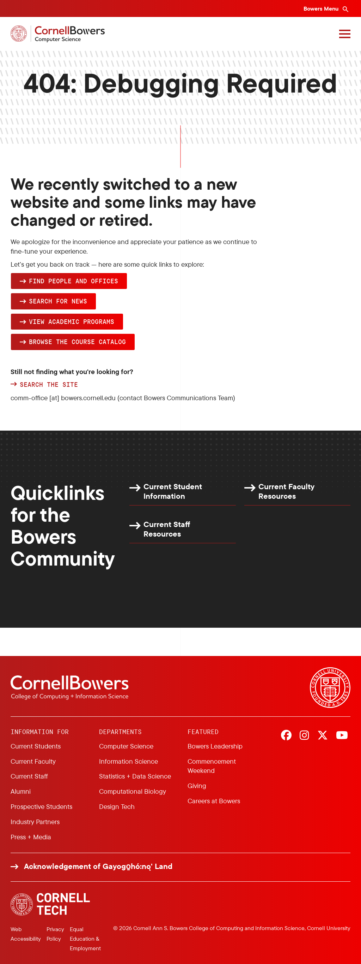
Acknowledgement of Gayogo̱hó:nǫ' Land (98, 866)
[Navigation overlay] (344, 34)
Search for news (58, 301)
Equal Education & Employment (85, 938)
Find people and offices (73, 281)
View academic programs (71, 321)
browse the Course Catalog (77, 341)
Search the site (49, 385)
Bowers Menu (322, 8)
